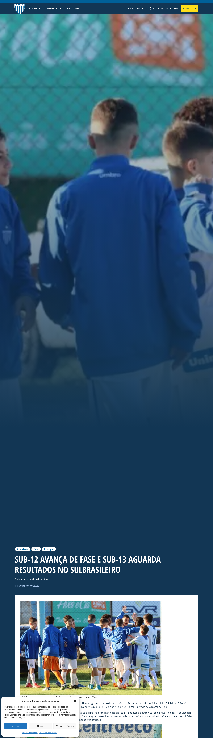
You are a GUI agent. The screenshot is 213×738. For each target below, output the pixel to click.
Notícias (73, 8)
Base (36, 549)
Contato (189, 8)
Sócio (135, 8)
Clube (35, 8)
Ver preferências (65, 726)
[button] (74, 701)
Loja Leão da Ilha (163, 8)
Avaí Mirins (22, 549)
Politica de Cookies (30, 733)
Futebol (53, 8)
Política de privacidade (48, 733)
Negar (40, 726)
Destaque (48, 549)
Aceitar (16, 726)
